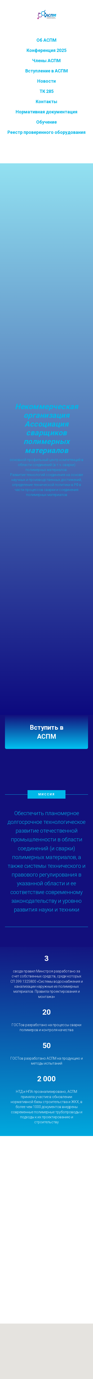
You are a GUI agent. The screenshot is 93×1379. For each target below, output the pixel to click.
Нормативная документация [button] (46, 111)
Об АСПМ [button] (46, 40)
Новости (46, 81)
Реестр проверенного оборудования (46, 132)
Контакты (46, 101)
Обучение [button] (46, 122)
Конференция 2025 (46, 50)
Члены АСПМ (46, 60)
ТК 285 (46, 91)
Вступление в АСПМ (46, 70)
